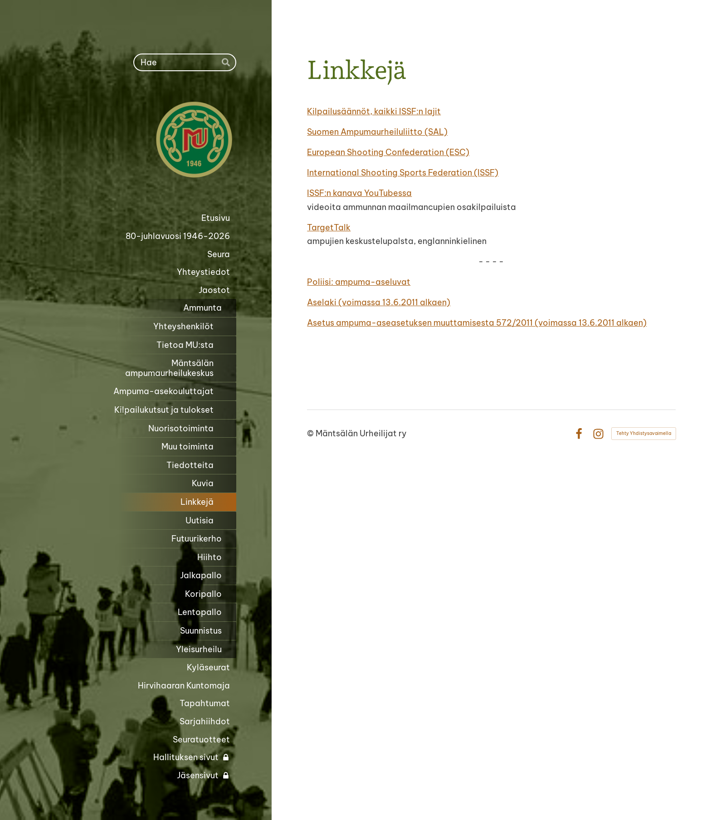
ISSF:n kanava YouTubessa (359, 193)
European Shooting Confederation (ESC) (388, 152)
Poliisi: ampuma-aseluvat (358, 282)
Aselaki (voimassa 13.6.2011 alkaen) (378, 302)
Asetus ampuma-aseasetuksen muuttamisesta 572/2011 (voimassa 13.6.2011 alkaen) (477, 322)
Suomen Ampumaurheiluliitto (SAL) (377, 132)
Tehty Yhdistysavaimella (643, 433)
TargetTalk (329, 227)
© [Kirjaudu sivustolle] (311, 433)
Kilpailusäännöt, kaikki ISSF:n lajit (374, 111)
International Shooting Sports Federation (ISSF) (402, 172)
